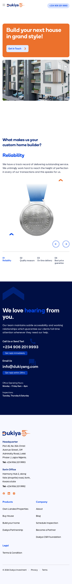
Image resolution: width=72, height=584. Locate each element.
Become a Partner (46, 530)
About (39, 509)
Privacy (34, 570)
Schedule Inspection (47, 523)
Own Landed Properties (15, 509)
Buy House (8, 516)
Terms (44, 570)
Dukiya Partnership (13, 530)
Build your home (11, 523)
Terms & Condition (12, 552)
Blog (38, 516)
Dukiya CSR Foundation (48, 537)
